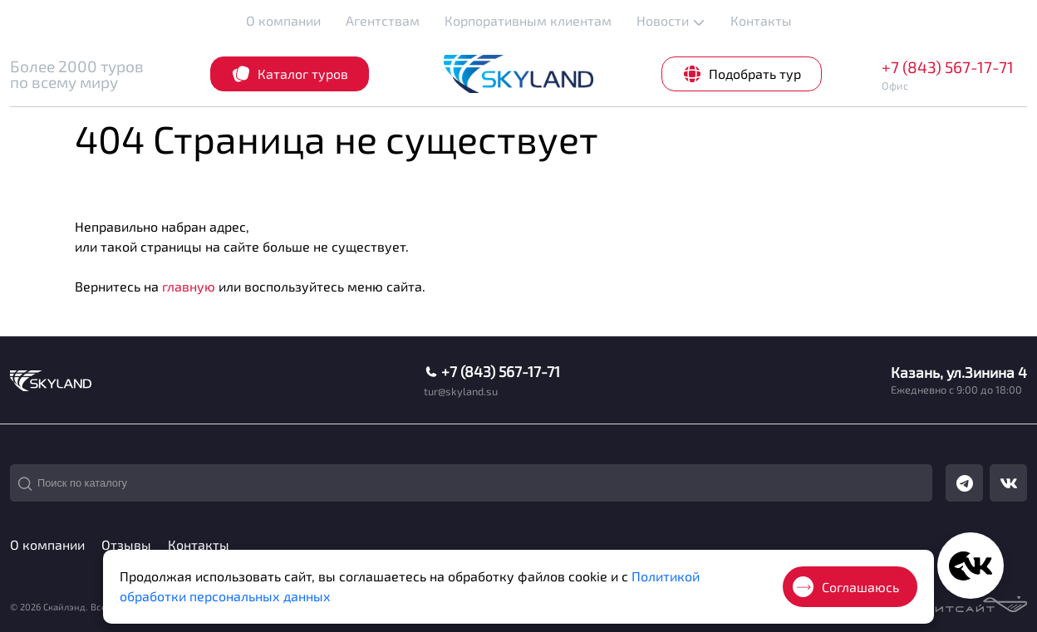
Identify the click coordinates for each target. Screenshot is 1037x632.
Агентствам (383, 20)
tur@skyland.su (461, 391)
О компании (283, 20)
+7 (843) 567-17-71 (948, 66)
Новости (670, 20)
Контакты (761, 20)
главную (188, 286)
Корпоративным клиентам (528, 20)
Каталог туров (289, 74)
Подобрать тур (741, 74)
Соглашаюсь (846, 586)
